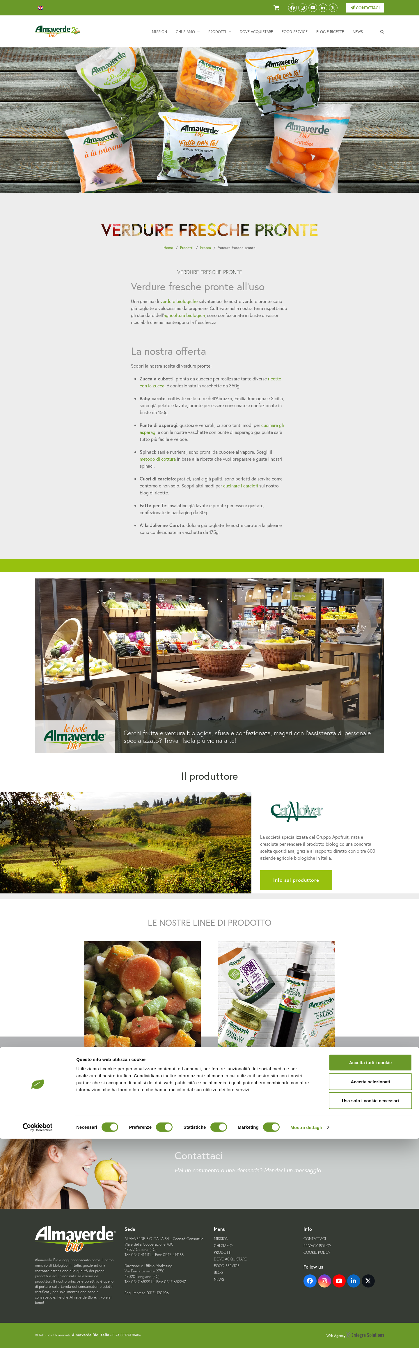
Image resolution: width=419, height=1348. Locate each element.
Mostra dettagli (306, 1336)
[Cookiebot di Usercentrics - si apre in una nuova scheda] (37, 1336)
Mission (221, 1238)
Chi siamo (223, 1245)
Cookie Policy (316, 1252)
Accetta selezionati (370, 1290)
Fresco (205, 247)
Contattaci (365, 8)
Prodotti (186, 247)
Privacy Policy (317, 1245)
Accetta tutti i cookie (370, 1271)
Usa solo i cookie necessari (370, 1309)
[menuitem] (40, 8)
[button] (382, 31)
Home (168, 247)
